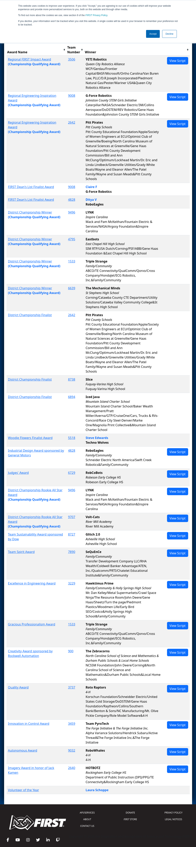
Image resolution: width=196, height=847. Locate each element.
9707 (71, 517)
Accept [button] (153, 34)
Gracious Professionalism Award (31, 624)
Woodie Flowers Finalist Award (30, 438)
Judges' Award (18, 473)
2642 (71, 122)
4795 (71, 239)
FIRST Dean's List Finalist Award (31, 187)
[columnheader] (36, 49)
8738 (71, 379)
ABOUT (87, 819)
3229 (71, 583)
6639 (71, 288)
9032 (71, 750)
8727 (71, 534)
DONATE (130, 812)
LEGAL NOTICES (173, 819)
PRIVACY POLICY (173, 812)
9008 (71, 95)
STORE (130, 819)
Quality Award (18, 687)
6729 (71, 473)
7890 (71, 552)
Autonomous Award (22, 750)
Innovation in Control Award (28, 723)
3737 (71, 687)
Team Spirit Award (21, 552)
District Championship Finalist (30, 315)
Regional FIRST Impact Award (29, 59)
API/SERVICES (87, 812)
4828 (71, 199)
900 (70, 651)
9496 (71, 212)
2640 (71, 768)
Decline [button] (169, 34)
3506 (71, 59)
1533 (71, 261)
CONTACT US (87, 826)
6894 (71, 397)
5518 (71, 438)
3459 (71, 723)
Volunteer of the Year (23, 790)
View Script (178, 61)
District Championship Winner (30, 212)
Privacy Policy (96, 15)
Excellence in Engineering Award (32, 583)
